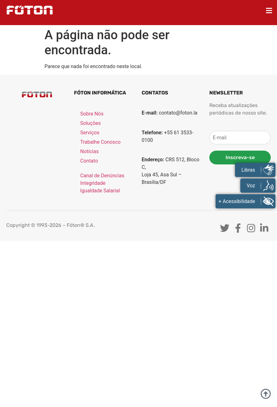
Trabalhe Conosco (100, 142)
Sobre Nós (91, 114)
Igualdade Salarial (100, 191)
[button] (269, 10)
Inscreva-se (240, 157)
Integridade (92, 183)
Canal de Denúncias (102, 176)
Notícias (89, 152)
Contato (89, 161)
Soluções (90, 123)
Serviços (89, 133)
